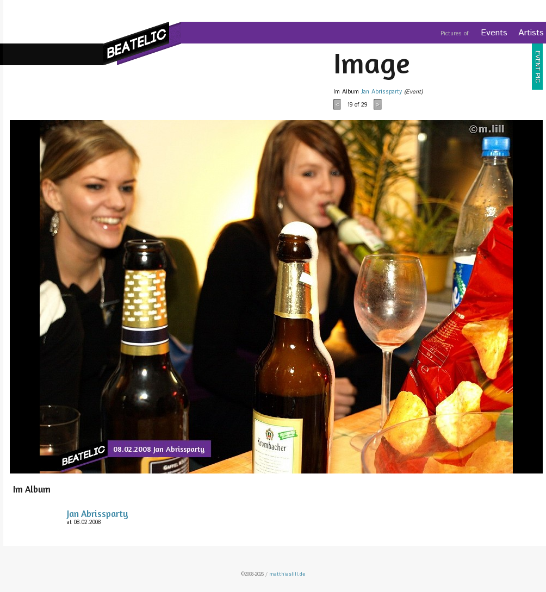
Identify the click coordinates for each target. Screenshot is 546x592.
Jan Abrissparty (381, 92)
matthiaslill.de (287, 574)
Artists (531, 33)
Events (494, 33)
